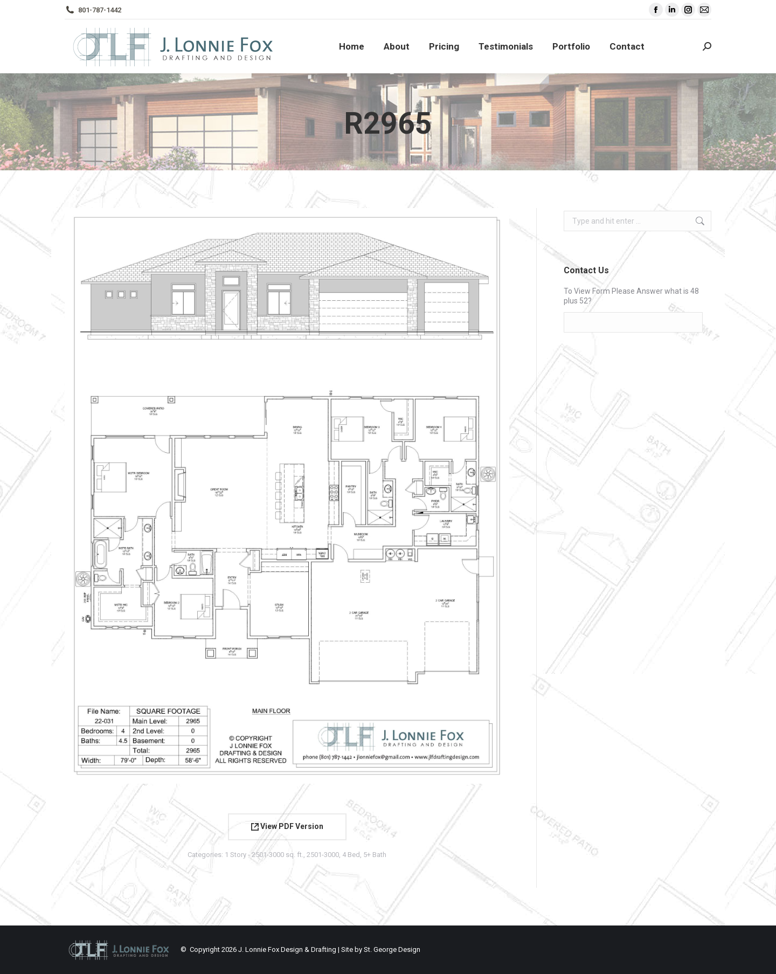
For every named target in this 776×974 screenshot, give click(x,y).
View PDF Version (287, 826)
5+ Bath (374, 855)
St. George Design (392, 949)
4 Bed (351, 855)
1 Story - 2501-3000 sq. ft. (264, 855)
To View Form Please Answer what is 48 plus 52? (631, 296)
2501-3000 (323, 855)
